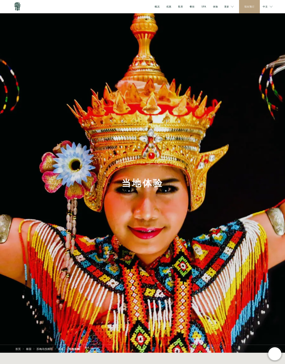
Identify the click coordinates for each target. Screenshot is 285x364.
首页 (18, 349)
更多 (229, 7)
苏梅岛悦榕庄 (44, 349)
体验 (60, 349)
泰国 (28, 349)
